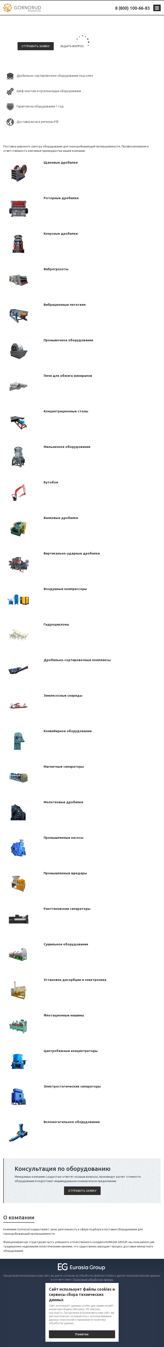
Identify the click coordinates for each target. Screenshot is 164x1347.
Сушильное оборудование (66, 944)
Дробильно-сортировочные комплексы (77, 660)
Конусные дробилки (61, 233)
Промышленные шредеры (65, 873)
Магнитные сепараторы (64, 766)
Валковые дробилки (61, 518)
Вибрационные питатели (65, 304)
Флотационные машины (64, 1015)
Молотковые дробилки (63, 802)
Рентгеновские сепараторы (67, 909)
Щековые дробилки (61, 162)
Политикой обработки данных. (93, 1279)
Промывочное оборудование (68, 340)
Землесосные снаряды (63, 695)
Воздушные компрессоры (65, 589)
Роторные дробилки (61, 198)
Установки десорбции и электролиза (75, 980)
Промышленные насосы (63, 837)
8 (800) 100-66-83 (132, 8)
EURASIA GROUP (116, 1241)
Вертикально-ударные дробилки (72, 553)
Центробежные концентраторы (71, 1051)
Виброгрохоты (56, 269)
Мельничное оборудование (67, 447)
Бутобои (51, 482)
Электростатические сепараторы (72, 1086)
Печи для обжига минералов (68, 375)
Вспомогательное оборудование (72, 1122)
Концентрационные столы (66, 411)
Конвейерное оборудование (68, 731)
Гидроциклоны (56, 624)
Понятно (82, 1334)
